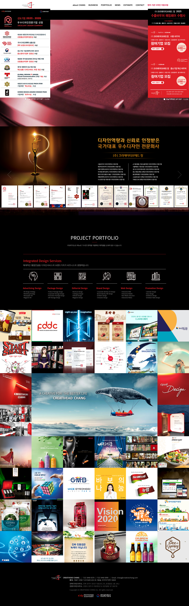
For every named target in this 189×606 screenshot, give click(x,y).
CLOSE (47, 99)
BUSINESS (93, 5)
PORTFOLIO (106, 5)
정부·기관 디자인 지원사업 (157, 5)
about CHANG (79, 5)
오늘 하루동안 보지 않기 (34, 99)
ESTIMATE (127, 5)
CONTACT (140, 5)
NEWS (117, 5)
